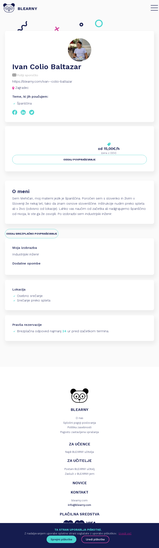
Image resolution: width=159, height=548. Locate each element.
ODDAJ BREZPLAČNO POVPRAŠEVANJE (31, 233)
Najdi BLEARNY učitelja (79, 451)
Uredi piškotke (95, 539)
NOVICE (79, 483)
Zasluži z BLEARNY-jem (79, 473)
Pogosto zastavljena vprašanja (79, 432)
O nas (79, 418)
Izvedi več (125, 533)
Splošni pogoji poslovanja (79, 422)
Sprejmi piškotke (61, 539)
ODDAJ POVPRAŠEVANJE (79, 159)
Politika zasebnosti (79, 427)
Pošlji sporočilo (25, 75)
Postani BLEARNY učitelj (79, 469)
